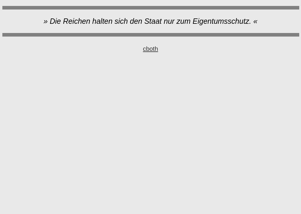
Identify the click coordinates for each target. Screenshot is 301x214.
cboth (150, 48)
